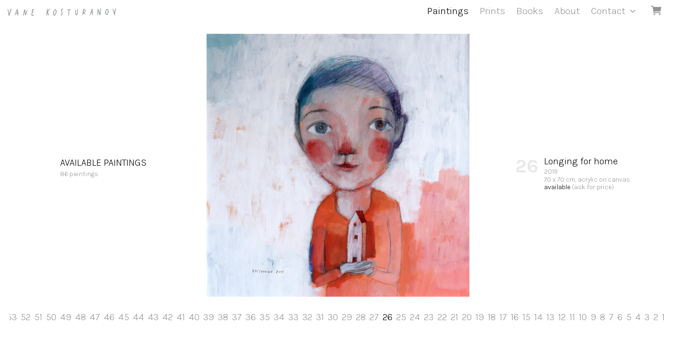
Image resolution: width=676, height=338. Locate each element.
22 (442, 317)
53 (12, 317)
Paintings (448, 10)
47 (95, 317)
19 (480, 317)
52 (26, 317)
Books (529, 10)
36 (251, 317)
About (567, 10)
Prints (492, 10)
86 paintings (103, 167)
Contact (608, 10)
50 (51, 317)
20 (467, 317)
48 (80, 317)
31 (320, 317)
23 (429, 317)
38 (223, 317)
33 (293, 317)
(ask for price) (593, 187)
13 (550, 317)
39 (208, 317)
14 (538, 317)
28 (361, 317)
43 (153, 317)
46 (109, 317)
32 (307, 317)
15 (526, 317)
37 (237, 317)
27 (374, 317)
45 (123, 317)
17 (503, 317)
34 (279, 317)
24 (415, 317)
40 (194, 317)
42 (167, 317)
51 (38, 317)
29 (347, 317)
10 (583, 317)
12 (562, 317)
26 (387, 317)
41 (181, 317)
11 (572, 317)
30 (333, 317)
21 (454, 317)
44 (138, 317)
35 (265, 317)
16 (515, 317)
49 (65, 317)
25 (401, 317)
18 (492, 317)
